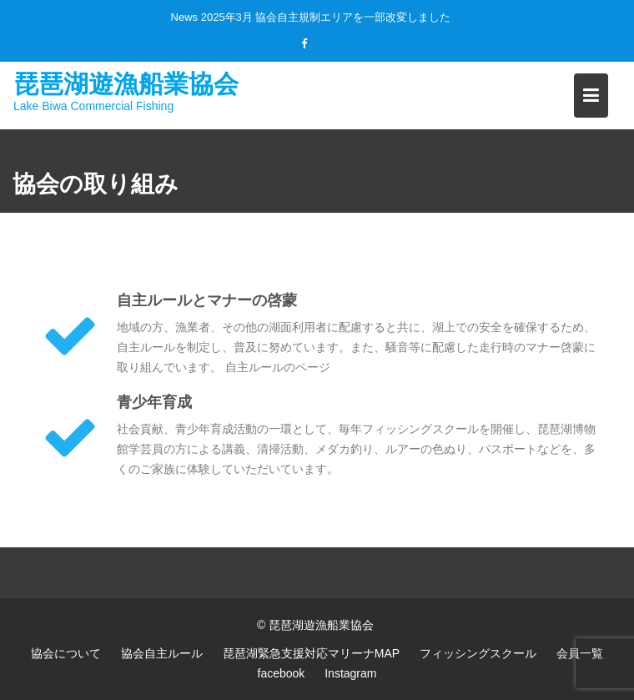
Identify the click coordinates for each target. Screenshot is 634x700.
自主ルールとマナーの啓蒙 (207, 300)
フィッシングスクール (478, 653)
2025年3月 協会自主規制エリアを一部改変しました (326, 17)
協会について (66, 653)
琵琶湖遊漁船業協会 (126, 83)
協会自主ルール (162, 653)
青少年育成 (154, 401)
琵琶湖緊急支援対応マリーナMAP (311, 653)
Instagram (350, 673)
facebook (281, 673)
